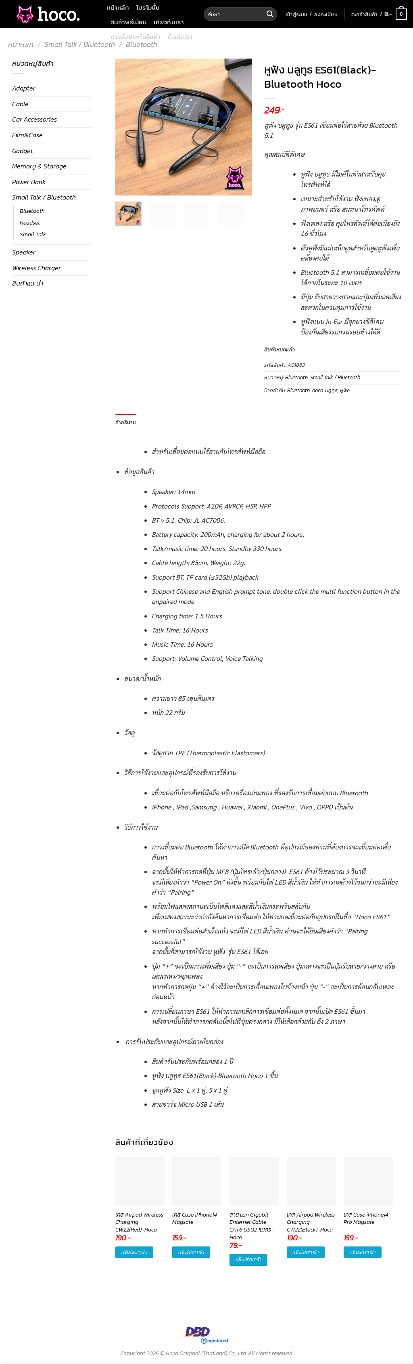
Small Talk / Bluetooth (79, 44)
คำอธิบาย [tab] (125, 422)
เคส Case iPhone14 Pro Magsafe (366, 1219)
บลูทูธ (331, 390)
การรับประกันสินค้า (136, 36)
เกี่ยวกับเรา (169, 22)
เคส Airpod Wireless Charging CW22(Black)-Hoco (311, 1222)
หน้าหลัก (118, 7)
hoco (317, 390)
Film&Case (27, 135)
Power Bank (29, 182)
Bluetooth (141, 44)
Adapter (23, 88)
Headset (30, 222)
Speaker (23, 252)
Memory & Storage (39, 166)
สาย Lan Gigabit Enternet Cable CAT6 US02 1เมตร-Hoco (251, 1222)
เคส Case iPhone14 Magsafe (194, 1219)
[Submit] (270, 14)
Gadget (22, 151)
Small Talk (33, 234)
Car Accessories (34, 119)
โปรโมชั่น (147, 7)
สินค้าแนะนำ (27, 283)
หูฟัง (345, 390)
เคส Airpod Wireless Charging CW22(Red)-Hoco (139, 1222)
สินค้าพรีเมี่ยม (128, 22)
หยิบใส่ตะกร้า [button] (134, 1252)
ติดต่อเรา (180, 36)
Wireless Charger (36, 268)
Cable (20, 104)
